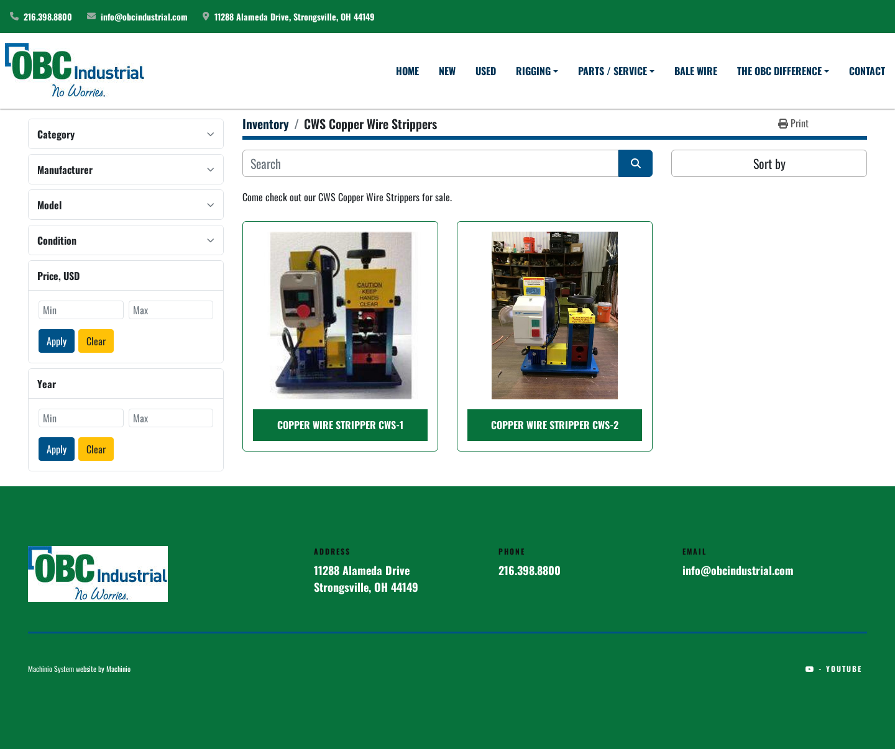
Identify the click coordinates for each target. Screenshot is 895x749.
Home (407, 70)
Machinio (118, 668)
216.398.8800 (48, 16)
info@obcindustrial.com (144, 16)
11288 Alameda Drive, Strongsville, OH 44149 (294, 16)
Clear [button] (96, 341)
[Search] (430, 163)
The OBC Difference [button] (779, 70)
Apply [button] (57, 341)
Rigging (533, 70)
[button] (537, 70)
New (447, 70)
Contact (867, 70)
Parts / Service (612, 70)
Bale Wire (695, 70)
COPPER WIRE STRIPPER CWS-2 (554, 424)
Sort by (769, 163)
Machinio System (51, 668)
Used (485, 70)
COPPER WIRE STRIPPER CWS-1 (340, 424)
